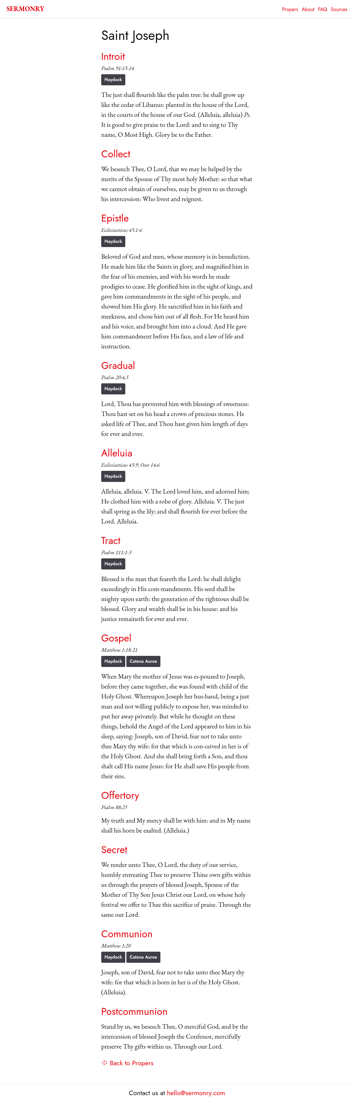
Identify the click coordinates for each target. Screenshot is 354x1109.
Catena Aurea (143, 661)
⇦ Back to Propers (127, 1063)
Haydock (113, 79)
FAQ (322, 9)
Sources (339, 9)
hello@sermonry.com (196, 1093)
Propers (290, 9)
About (308, 9)
